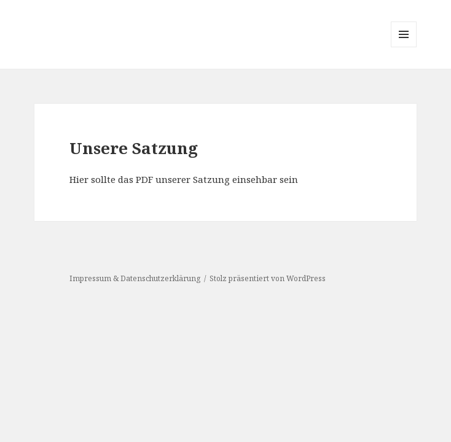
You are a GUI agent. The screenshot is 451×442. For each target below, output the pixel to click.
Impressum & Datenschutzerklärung (134, 278)
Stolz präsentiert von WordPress (268, 278)
